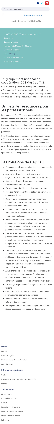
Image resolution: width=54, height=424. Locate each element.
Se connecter (27, 15)
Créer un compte (37, 15)
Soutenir (4, 375)
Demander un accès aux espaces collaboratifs (18, 379)
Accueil (14, 21)
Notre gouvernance (11, 42)
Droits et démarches (9, 398)
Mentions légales (7, 355)
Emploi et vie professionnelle (12, 411)
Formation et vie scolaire (10, 407)
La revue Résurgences (12, 50)
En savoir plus (22, 21)
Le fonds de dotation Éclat (13, 58)
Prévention (5, 420)
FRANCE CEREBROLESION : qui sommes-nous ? (22, 34)
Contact (4, 383)
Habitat (4, 403)
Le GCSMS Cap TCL (34, 21)
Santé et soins (6, 394)
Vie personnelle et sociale (10, 416)
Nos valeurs (8, 38)
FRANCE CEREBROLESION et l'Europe (18, 46)
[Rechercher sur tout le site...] (25, 9)
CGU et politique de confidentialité (13, 360)
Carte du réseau (7, 364)
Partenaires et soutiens (12, 62)
